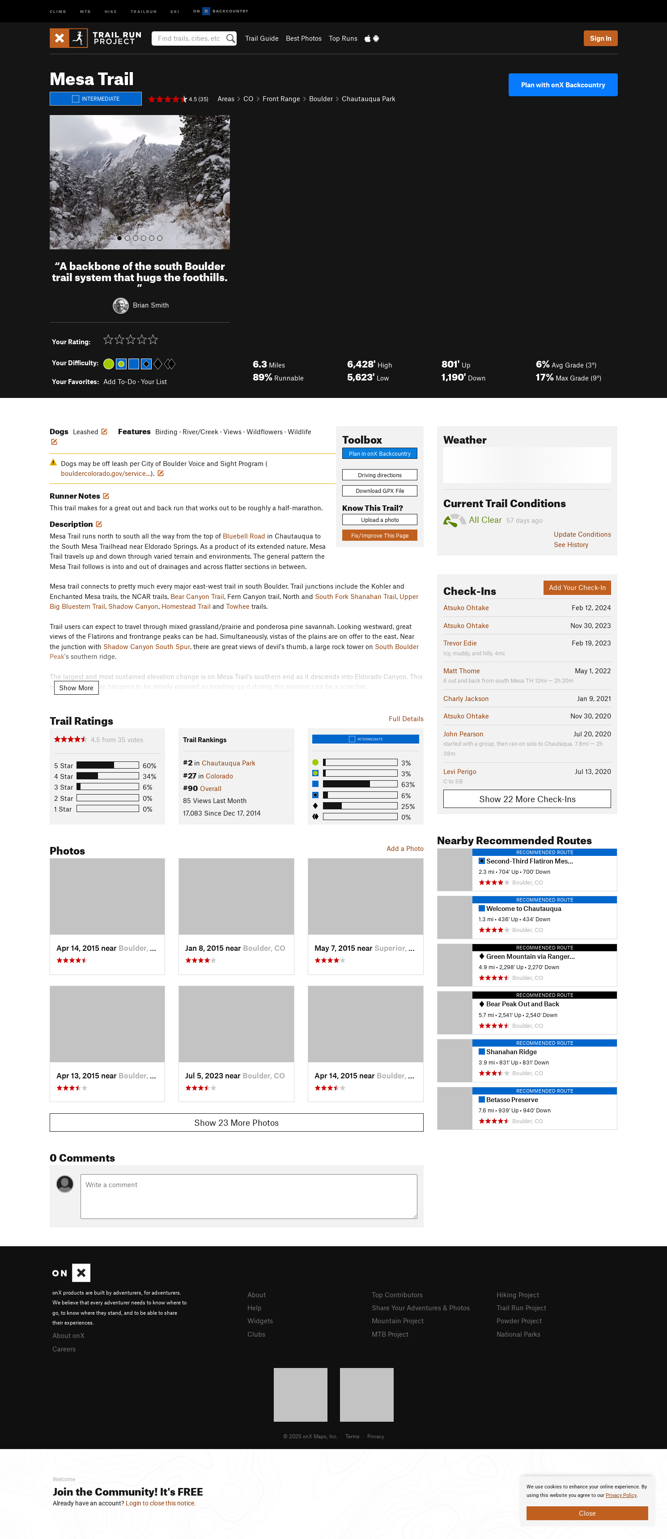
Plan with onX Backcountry (563, 85)
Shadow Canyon (133, 606)
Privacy (375, 1436)
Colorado (219, 776)
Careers (64, 1349)
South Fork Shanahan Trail (355, 596)
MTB (85, 11)
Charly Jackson (466, 698)
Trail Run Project (521, 1308)
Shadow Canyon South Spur (146, 646)
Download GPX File (380, 490)
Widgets (260, 1321)
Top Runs (343, 38)
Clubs (256, 1334)
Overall (210, 788)
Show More (76, 688)
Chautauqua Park (368, 98)
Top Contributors (397, 1295)
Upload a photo (380, 519)
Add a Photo (405, 848)
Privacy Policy (621, 1495)
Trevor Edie (460, 643)
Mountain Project (398, 1321)
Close (587, 1513)
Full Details (406, 718)
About (256, 1295)
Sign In (601, 38)
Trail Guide (262, 38)
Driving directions (380, 475)
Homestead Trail (186, 606)
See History (571, 544)
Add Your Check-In (577, 587)
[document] (587, 1501)
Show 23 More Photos (236, 1122)
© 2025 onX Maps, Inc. (310, 1436)
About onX (68, 1335)
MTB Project (390, 1334)
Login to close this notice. (161, 1503)
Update (582, 534)
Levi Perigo (459, 771)
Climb (58, 11)
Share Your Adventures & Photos (421, 1308)
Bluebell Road (244, 536)
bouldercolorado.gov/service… (106, 473)
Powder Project (519, 1321)
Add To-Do (119, 381)
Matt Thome (461, 671)
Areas (225, 98)
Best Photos (304, 38)
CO (248, 98)
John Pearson (463, 734)
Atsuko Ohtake (466, 607)
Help (254, 1308)
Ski (175, 11)
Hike (111, 11)
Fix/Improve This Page (380, 535)
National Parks (518, 1334)
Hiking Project (518, 1295)
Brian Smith (151, 305)
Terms (352, 1436)
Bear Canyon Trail (197, 596)
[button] (59, 182)
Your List (154, 381)
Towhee (238, 606)
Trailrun (144, 11)
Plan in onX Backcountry (380, 453)
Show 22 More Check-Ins (527, 799)
